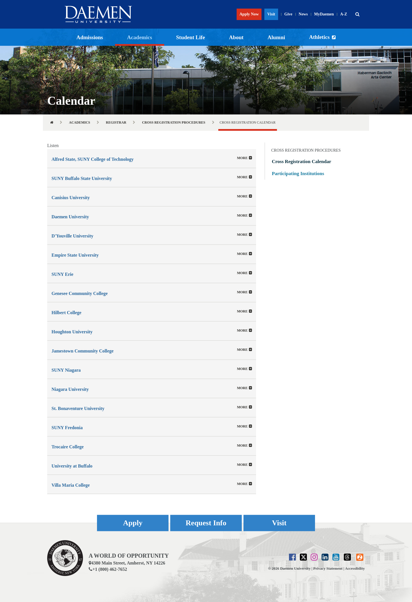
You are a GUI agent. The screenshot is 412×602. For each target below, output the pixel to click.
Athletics (319, 37)
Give (288, 14)
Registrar (116, 122)
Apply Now (249, 14)
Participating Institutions (298, 173)
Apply (132, 523)
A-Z (343, 14)
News (303, 14)
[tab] (151, 158)
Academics (139, 37)
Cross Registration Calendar (301, 161)
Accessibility (355, 568)
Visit (271, 14)
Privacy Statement (327, 568)
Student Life (190, 37)
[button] (357, 14)
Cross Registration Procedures (173, 122)
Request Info (206, 523)
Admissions (89, 37)
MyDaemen (324, 14)
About (236, 37)
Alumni (276, 37)
